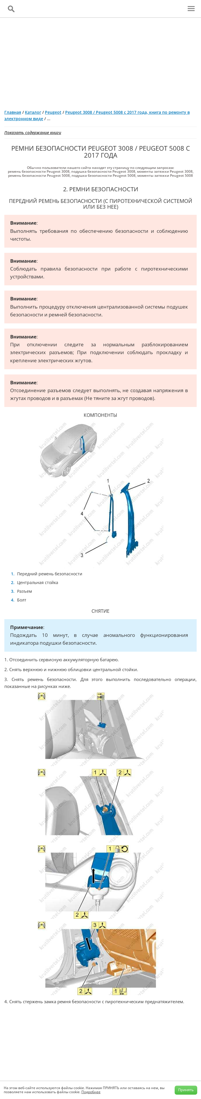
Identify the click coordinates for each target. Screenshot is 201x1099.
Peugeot (53, 112)
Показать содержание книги (32, 132)
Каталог (33, 112)
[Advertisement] (100, 61)
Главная (12, 112)
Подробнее (90, 1091)
